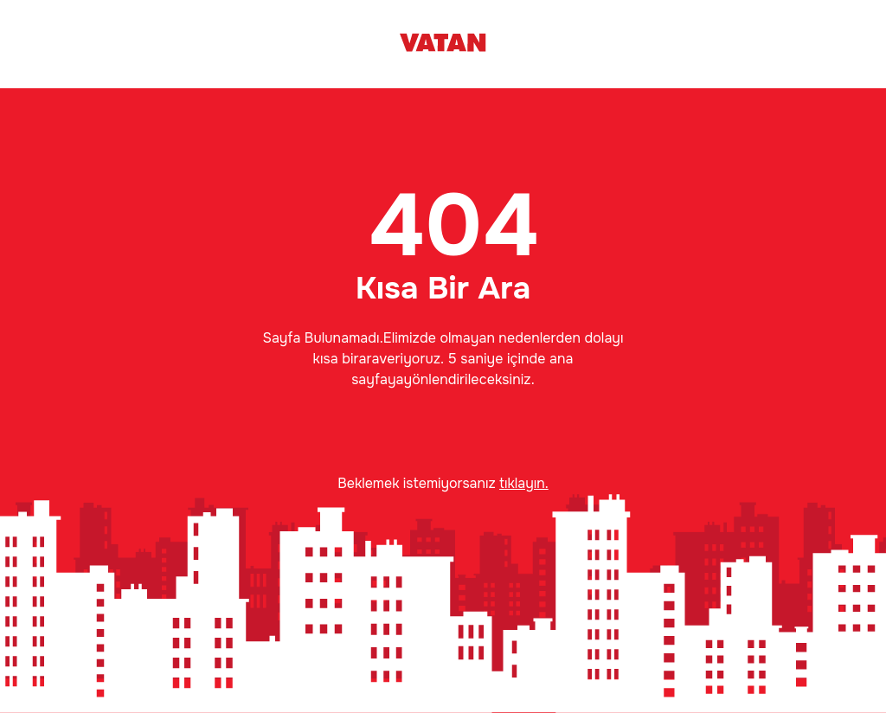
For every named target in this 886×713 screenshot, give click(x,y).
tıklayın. (524, 483)
